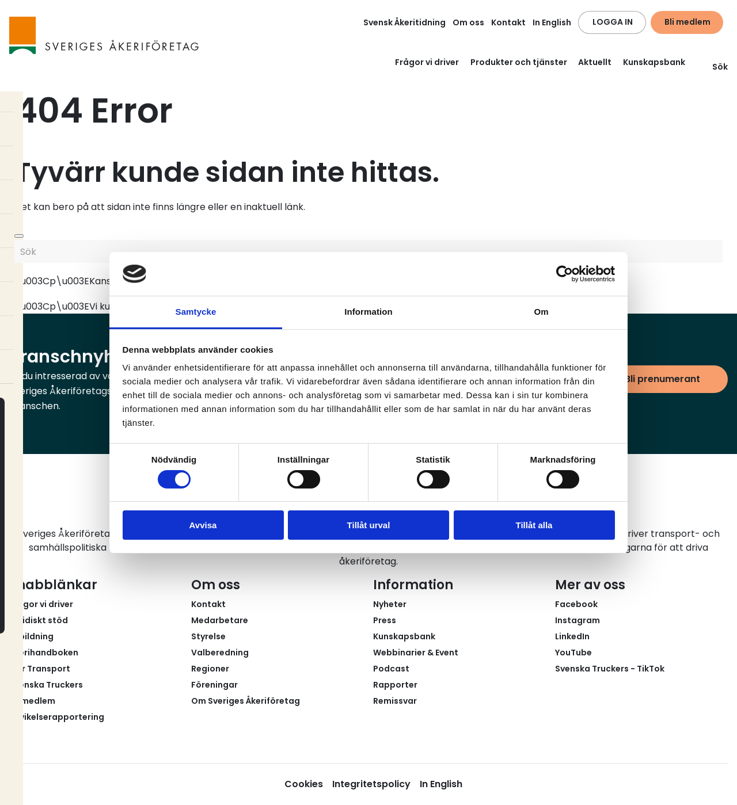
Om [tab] (541, 311)
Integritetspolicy (371, 784)
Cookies (303, 784)
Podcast (391, 668)
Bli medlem (687, 22)
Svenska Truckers (46, 684)
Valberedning (220, 652)
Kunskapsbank (654, 62)
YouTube (573, 652)
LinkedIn (572, 636)
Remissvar (395, 701)
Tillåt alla (534, 525)
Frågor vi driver (427, 62)
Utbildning (31, 636)
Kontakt (508, 22)
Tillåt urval (368, 525)
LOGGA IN (612, 22)
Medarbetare (219, 620)
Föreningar (214, 684)
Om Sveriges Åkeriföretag (245, 701)
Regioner (210, 668)
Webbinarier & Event (415, 652)
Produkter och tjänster (518, 62)
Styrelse (208, 636)
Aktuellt (594, 62)
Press (384, 620)
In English (552, 22)
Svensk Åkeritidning (404, 22)
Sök (713, 66)
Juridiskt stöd (38, 620)
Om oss (468, 22)
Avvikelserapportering (56, 717)
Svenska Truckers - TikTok (609, 668)
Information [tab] (368, 311)
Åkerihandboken (43, 652)
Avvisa (203, 525)
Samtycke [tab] (196, 311)
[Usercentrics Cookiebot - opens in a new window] (564, 274)
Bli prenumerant (662, 379)
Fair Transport (39, 668)
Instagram (577, 620)
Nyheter (390, 604)
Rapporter (395, 684)
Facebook (576, 604)
